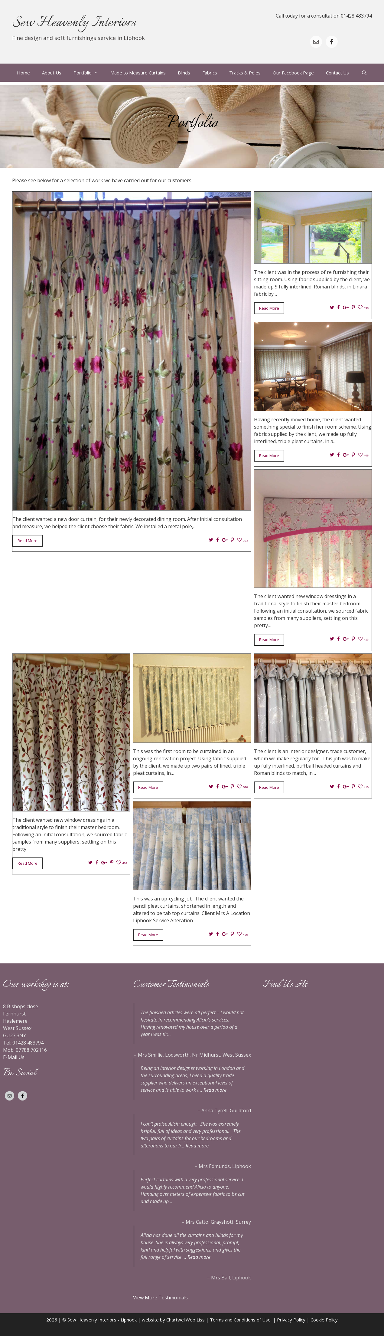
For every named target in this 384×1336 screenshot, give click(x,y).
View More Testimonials (161, 1297)
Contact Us (337, 73)
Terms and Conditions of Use (241, 1320)
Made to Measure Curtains (138, 73)
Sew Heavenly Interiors (74, 23)
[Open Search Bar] (364, 73)
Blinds (184, 73)
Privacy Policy (291, 1320)
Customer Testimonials (171, 984)
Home (23, 73)
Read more (214, 1090)
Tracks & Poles (245, 73)
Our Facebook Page (293, 73)
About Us (51, 73)
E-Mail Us (13, 1057)
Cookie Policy (324, 1320)
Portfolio (88, 73)
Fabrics (209, 73)
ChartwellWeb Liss (185, 1320)
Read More (27, 540)
